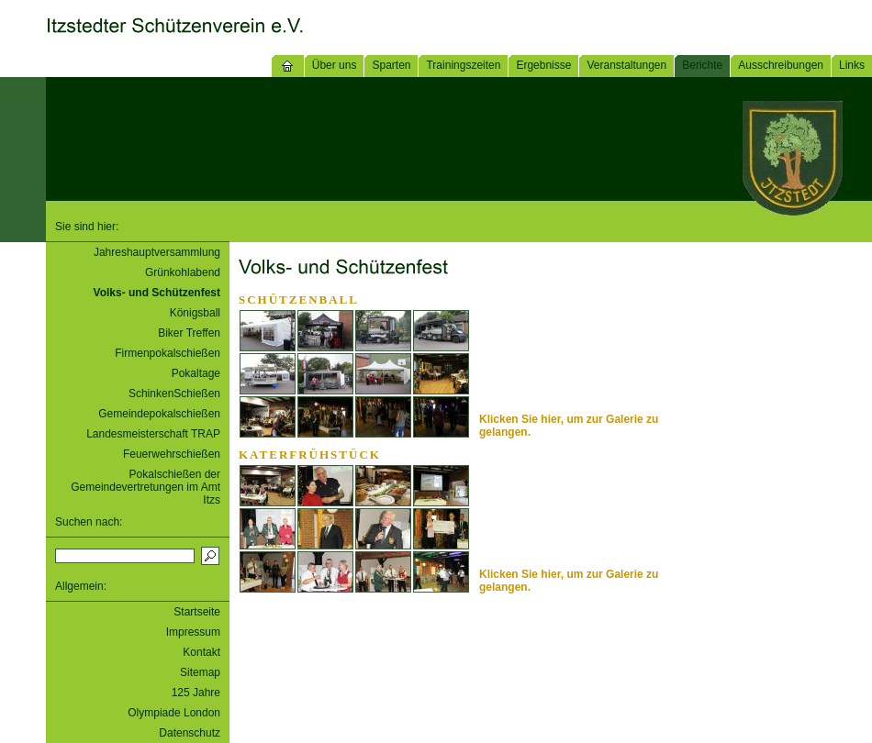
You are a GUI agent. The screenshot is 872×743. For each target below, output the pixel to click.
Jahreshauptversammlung (157, 252)
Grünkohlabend (182, 272)
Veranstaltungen (626, 65)
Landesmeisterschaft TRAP (153, 433)
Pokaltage (196, 373)
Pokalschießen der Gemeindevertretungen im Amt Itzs (145, 487)
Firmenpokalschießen (167, 353)
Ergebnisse (543, 65)
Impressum (193, 632)
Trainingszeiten (463, 65)
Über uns (334, 65)
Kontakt (201, 652)
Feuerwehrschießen (171, 454)
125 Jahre (196, 692)
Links (852, 65)
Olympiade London (174, 712)
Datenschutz (189, 732)
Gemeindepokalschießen (159, 413)
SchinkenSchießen (174, 393)
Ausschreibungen (780, 65)
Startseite (196, 611)
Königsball (195, 312)
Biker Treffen (189, 333)
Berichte (702, 65)
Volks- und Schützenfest (157, 292)
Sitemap (200, 672)
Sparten (391, 65)
